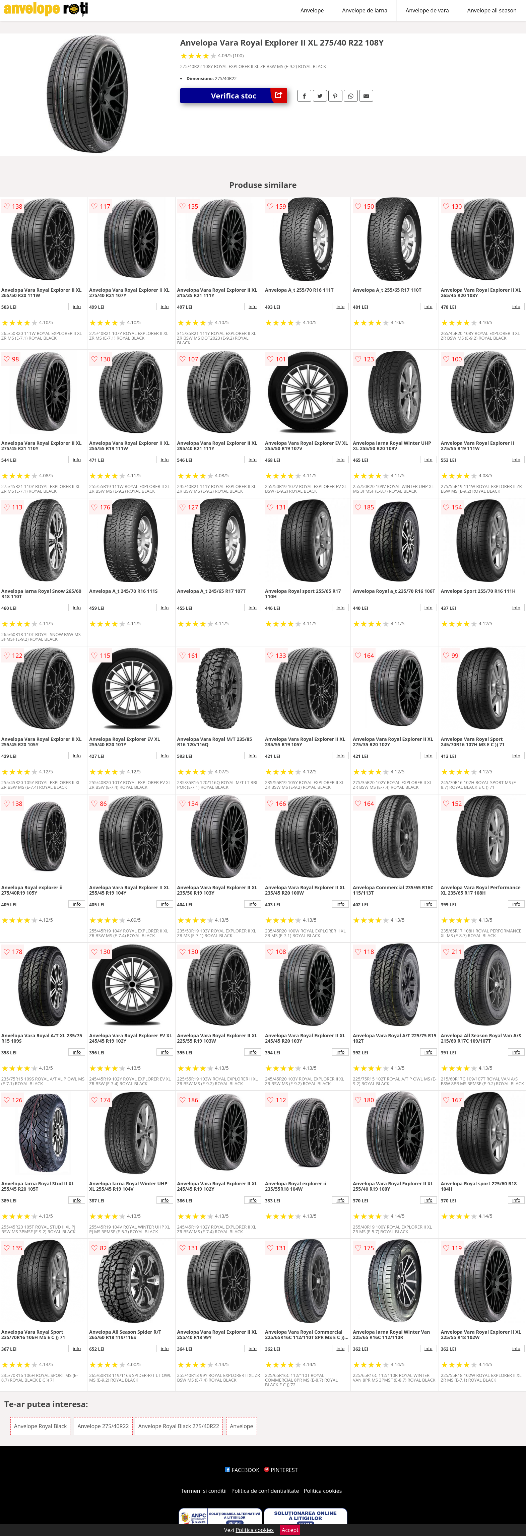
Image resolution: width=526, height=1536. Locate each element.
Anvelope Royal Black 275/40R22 (178, 1426)
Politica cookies (323, 1490)
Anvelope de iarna (364, 10)
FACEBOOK (242, 1470)
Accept (290, 1530)
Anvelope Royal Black (40, 1426)
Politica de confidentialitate (265, 1490)
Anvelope (312, 10)
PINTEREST (281, 1470)
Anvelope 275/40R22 (103, 1426)
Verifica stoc (249, 95)
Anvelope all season (492, 10)
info (77, 306)
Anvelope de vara (427, 10)
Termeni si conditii (204, 1490)
